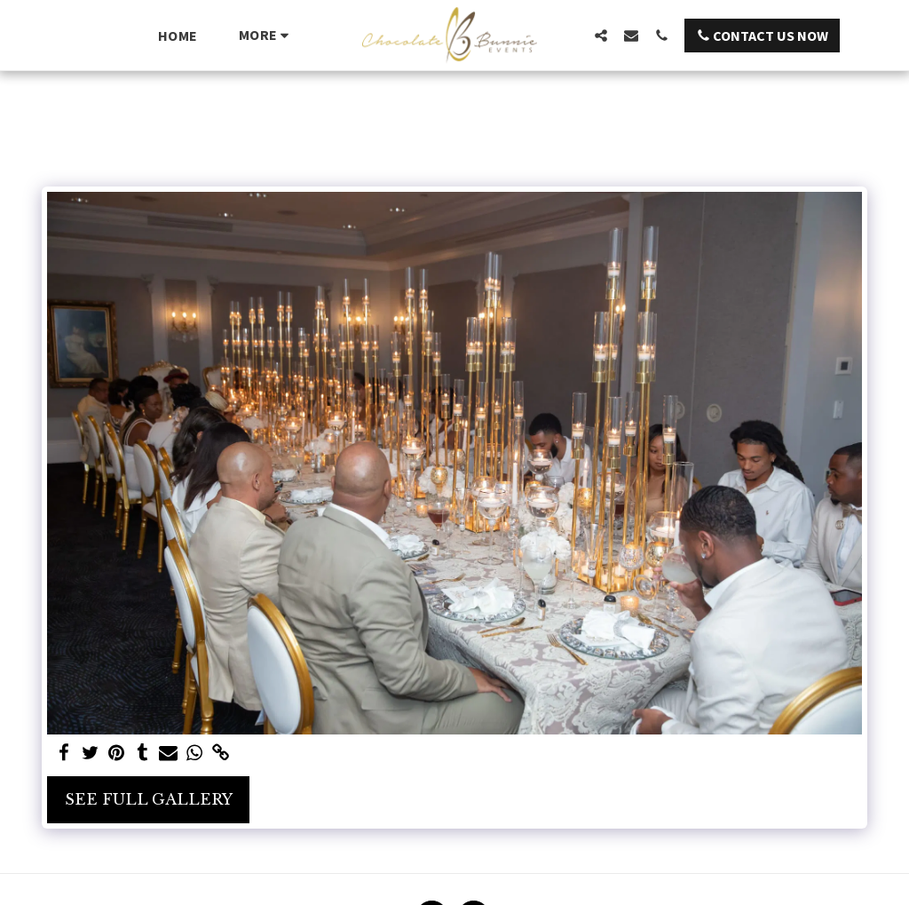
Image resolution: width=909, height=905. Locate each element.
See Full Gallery (149, 799)
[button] (601, 35)
